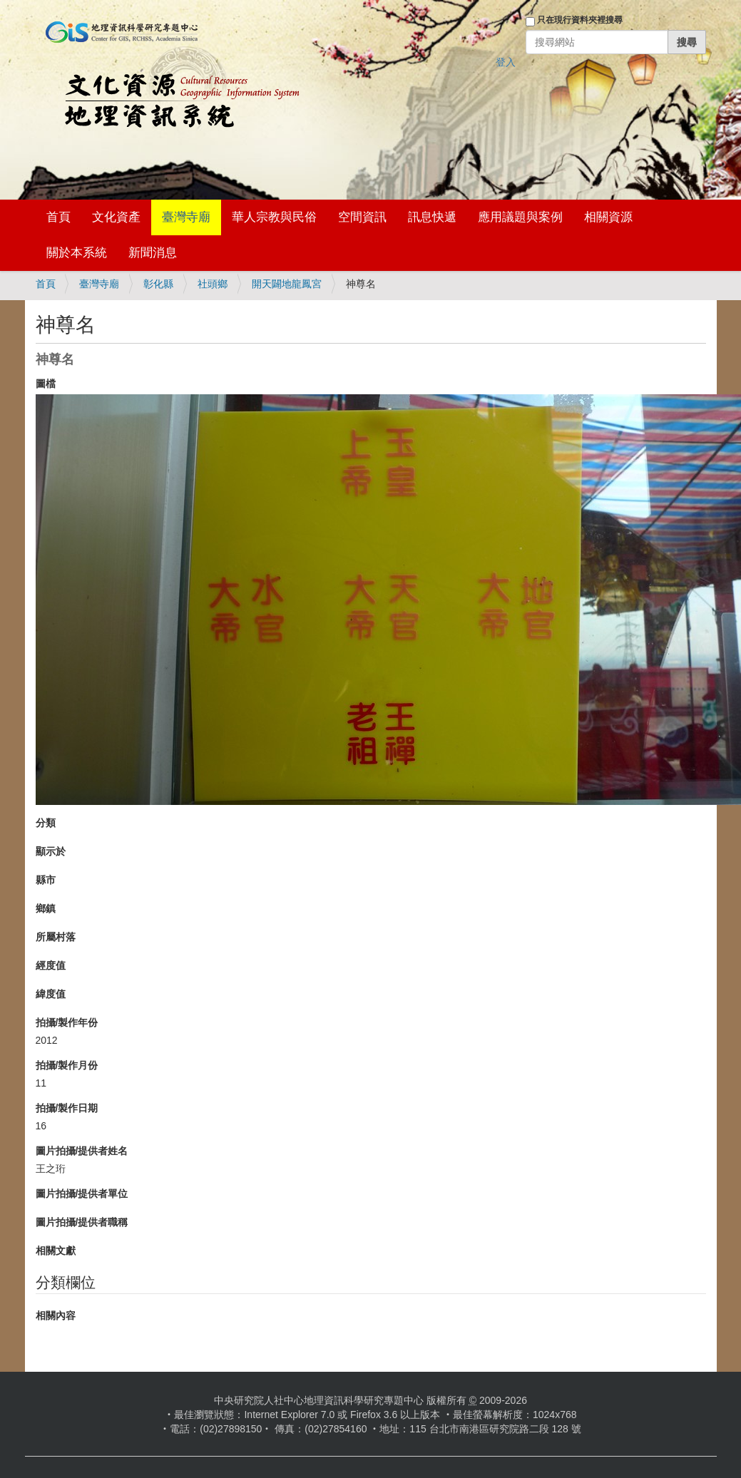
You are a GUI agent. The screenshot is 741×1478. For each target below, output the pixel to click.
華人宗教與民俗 (274, 217)
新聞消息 (152, 253)
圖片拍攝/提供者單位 (82, 1193)
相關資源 (608, 217)
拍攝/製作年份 (67, 1022)
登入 (506, 62)
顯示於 (51, 851)
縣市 (46, 880)
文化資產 (116, 217)
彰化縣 (158, 283)
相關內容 (56, 1315)
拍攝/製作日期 (67, 1108)
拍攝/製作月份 (67, 1065)
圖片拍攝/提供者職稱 (82, 1222)
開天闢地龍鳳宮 (287, 283)
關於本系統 (76, 253)
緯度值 (51, 994)
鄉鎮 (46, 908)
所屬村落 (56, 937)
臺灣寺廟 (186, 217)
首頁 (58, 217)
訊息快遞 (432, 217)
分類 (46, 822)
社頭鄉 (213, 283)
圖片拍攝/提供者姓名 (82, 1150)
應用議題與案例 (520, 217)
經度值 (51, 965)
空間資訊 (362, 217)
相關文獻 (56, 1250)
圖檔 (46, 383)
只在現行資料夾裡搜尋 (580, 20)
